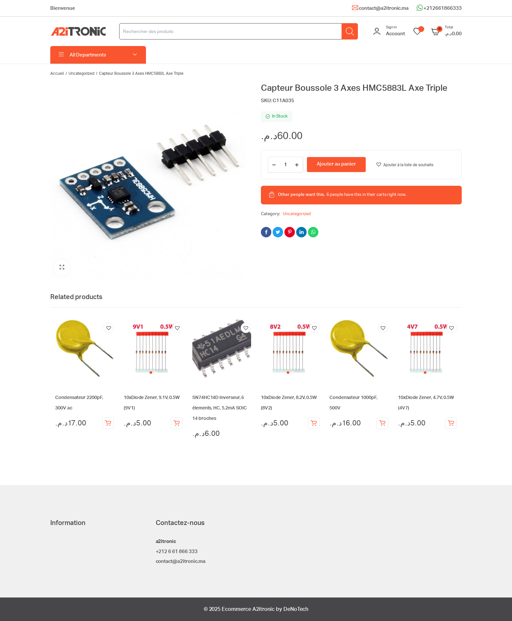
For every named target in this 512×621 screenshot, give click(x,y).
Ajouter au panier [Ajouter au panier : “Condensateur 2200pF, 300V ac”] (108, 423)
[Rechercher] (350, 31)
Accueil (57, 73)
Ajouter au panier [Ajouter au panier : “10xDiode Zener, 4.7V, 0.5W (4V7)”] (451, 423)
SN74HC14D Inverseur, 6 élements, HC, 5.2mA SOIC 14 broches (219, 408)
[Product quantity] (285, 164)
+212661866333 (443, 8)
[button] (62, 267)
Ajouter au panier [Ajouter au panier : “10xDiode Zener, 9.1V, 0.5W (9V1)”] (176, 423)
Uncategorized (82, 73)
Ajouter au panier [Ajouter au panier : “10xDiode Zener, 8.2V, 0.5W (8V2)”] (313, 423)
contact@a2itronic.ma (383, 8)
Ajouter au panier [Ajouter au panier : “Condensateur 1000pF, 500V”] (382, 423)
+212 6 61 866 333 (177, 551)
